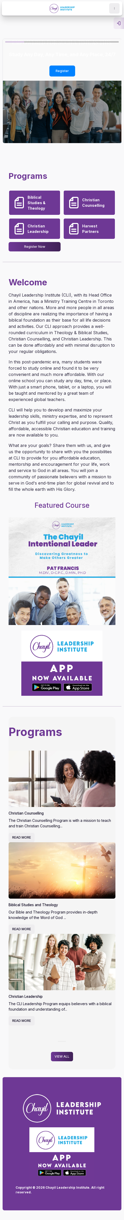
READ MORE (21, 837)
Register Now (34, 247)
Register (62, 71)
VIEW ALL (62, 1056)
